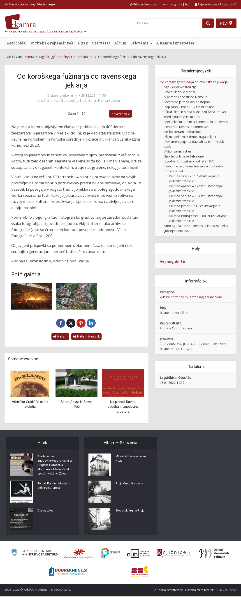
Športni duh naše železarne (184, 156)
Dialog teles (45, 512)
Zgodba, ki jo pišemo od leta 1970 (189, 161)
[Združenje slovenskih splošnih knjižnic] (173, 554)
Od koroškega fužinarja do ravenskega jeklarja (194, 82)
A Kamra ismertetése (175, 43)
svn (165, 4)
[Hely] (226, 23)
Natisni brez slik (86, 336)
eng (173, 4)
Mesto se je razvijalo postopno (187, 102)
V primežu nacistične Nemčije (185, 97)
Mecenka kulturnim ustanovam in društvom (196, 122)
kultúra (165, 297)
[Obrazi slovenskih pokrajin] (214, 554)
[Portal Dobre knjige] (68, 572)
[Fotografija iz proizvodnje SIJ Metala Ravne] (31, 296)
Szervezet (101, 43)
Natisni (60, 336)
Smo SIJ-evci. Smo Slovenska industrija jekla (196, 226)
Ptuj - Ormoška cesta (130, 484)
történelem (179, 297)
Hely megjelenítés (173, 261)
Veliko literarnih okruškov (182, 132)
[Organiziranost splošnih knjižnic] (79, 554)
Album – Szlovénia (131, 43)
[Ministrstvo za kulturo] (34, 554)
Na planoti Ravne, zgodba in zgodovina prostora (123, 407)
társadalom (213, 297)
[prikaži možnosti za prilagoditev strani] (144, 4)
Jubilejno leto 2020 (177, 231)
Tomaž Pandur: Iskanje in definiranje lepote (55, 487)
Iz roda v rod (173, 171)
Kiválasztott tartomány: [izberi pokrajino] (30, 4)
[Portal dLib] (138, 554)
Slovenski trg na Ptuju (131, 511)
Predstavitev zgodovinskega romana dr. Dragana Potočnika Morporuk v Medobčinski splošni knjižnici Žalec (54, 466)
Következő (121, 114)
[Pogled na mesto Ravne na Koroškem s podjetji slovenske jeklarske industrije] (76, 296)
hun (187, 4)
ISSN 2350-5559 (226, 591)
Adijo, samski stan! (178, 151)
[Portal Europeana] (110, 554)
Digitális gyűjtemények (52, 43)
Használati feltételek (199, 591)
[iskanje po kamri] (168, 23)
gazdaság (197, 297)
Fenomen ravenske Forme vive (186, 127)
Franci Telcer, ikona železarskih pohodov (194, 166)
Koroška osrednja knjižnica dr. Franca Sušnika (86, 101)
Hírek (83, 43)
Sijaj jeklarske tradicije (180, 87)
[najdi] (207, 23)
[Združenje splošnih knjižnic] (139, 572)
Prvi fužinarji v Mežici (179, 92)
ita (180, 4)
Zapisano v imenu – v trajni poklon (189, 107)
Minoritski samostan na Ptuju (132, 459)
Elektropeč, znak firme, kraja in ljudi (190, 136)
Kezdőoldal (17, 43)
